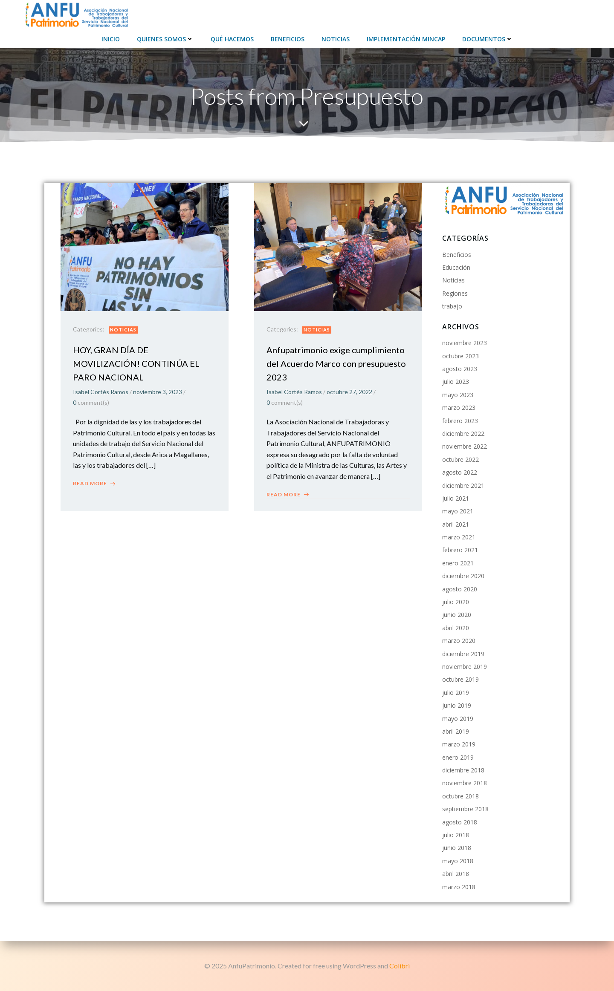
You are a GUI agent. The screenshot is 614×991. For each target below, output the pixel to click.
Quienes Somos (165, 39)
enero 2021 (457, 563)
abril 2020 (455, 627)
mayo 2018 (457, 860)
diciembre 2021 (463, 485)
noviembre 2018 (464, 783)
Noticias (335, 39)
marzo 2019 (458, 744)
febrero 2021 (460, 550)
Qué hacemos (232, 39)
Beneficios (287, 39)
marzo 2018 (458, 886)
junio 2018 (456, 848)
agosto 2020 (459, 589)
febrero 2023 (460, 420)
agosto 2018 (459, 822)
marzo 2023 (458, 407)
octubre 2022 (460, 459)
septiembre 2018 (465, 808)
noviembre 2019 (464, 666)
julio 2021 (455, 498)
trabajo (452, 306)
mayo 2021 (457, 511)
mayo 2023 (457, 394)
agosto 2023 (459, 368)
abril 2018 (455, 873)
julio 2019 (455, 692)
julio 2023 (455, 381)
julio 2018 (455, 834)
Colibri (399, 966)
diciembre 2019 (463, 653)
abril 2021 (455, 524)
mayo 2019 (457, 718)
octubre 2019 (460, 679)
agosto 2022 (459, 472)
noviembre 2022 (464, 446)
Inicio (110, 39)
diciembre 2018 (463, 770)
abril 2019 (455, 731)
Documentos (487, 39)
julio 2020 (455, 601)
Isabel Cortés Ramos (101, 391)
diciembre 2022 (463, 433)
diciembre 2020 (463, 575)
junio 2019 (456, 705)
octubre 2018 (460, 796)
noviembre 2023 (464, 342)
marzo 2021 (458, 537)
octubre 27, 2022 (350, 391)
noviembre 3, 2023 (157, 391)
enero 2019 (457, 757)
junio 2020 (456, 615)
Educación (456, 267)
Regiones (454, 293)
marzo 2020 (458, 640)
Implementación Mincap (406, 39)
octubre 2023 (460, 355)
